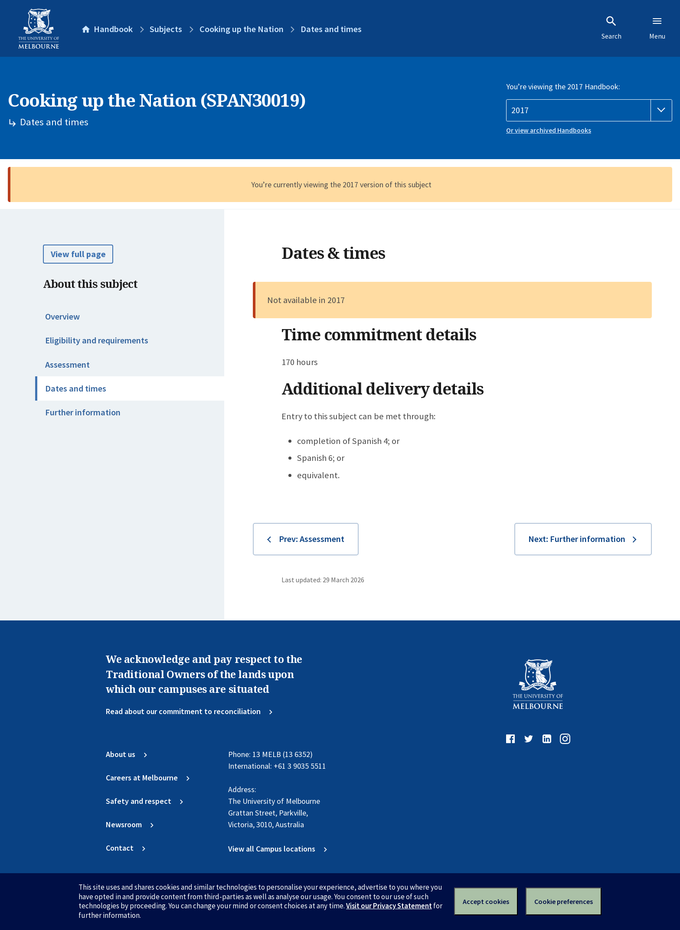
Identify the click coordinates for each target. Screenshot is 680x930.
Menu (657, 27)
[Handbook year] (589, 110)
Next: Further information (576, 539)
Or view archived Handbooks (548, 130)
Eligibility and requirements (96, 340)
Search (611, 27)
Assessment (67, 364)
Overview (62, 316)
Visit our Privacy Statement (389, 905)
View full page (78, 254)
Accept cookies (486, 901)
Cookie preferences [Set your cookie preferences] (563, 901)
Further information (83, 412)
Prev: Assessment (311, 539)
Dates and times (75, 388)
